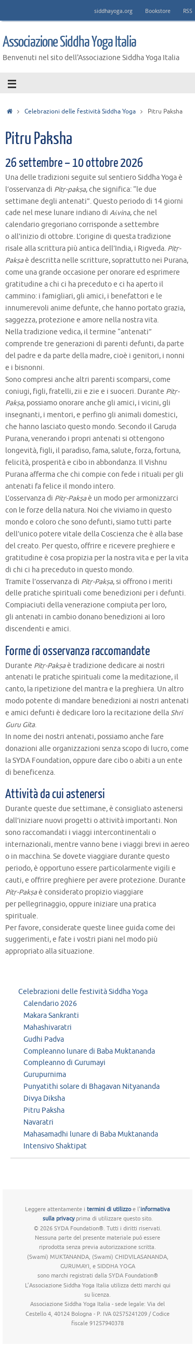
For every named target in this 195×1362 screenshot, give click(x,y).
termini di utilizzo (109, 1209)
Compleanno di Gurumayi (64, 1062)
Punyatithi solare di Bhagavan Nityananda (91, 1086)
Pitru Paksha (43, 1110)
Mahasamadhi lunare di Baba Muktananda (90, 1134)
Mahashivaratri (47, 1027)
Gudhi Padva (43, 1039)
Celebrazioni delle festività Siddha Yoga (80, 111)
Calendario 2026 (50, 1003)
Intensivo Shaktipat (55, 1146)
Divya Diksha (44, 1098)
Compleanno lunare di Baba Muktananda (89, 1051)
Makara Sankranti (51, 1015)
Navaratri (38, 1122)
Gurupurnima (44, 1074)
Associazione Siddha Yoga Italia (69, 42)
